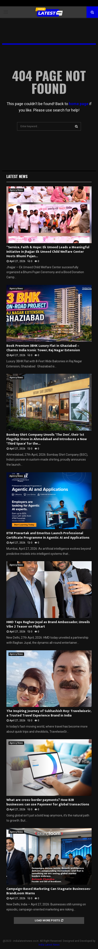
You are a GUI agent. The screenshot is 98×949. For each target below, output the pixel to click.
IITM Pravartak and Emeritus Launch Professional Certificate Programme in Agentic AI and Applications (47, 535)
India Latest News (49, 944)
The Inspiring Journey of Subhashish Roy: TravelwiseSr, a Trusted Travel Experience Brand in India (48, 713)
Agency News (16, 190)
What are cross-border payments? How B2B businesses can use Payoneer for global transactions (47, 802)
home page (78, 103)
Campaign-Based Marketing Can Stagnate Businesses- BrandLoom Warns (48, 891)
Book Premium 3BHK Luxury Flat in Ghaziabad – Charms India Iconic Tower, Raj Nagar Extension (43, 348)
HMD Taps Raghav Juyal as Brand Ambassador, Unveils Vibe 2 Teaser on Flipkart (48, 624)
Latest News (16, 176)
